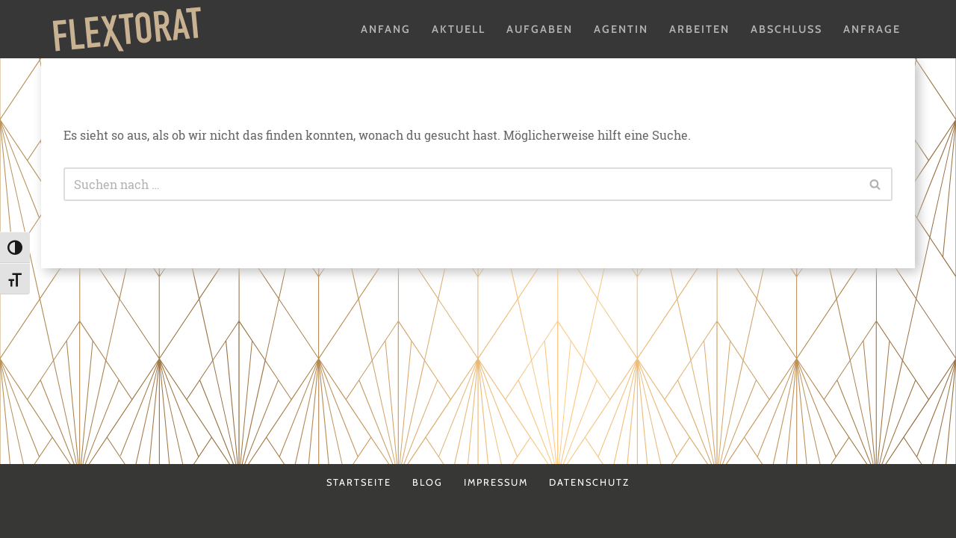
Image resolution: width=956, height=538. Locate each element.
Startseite (358, 482)
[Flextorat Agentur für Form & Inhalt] (127, 29)
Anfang (386, 29)
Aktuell (458, 29)
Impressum (496, 482)
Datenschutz (589, 482)
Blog (427, 482)
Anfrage (872, 29)
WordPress (212, 519)
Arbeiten (699, 29)
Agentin (621, 29)
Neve (66, 519)
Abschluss (786, 29)
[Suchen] (461, 184)
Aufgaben (539, 29)
